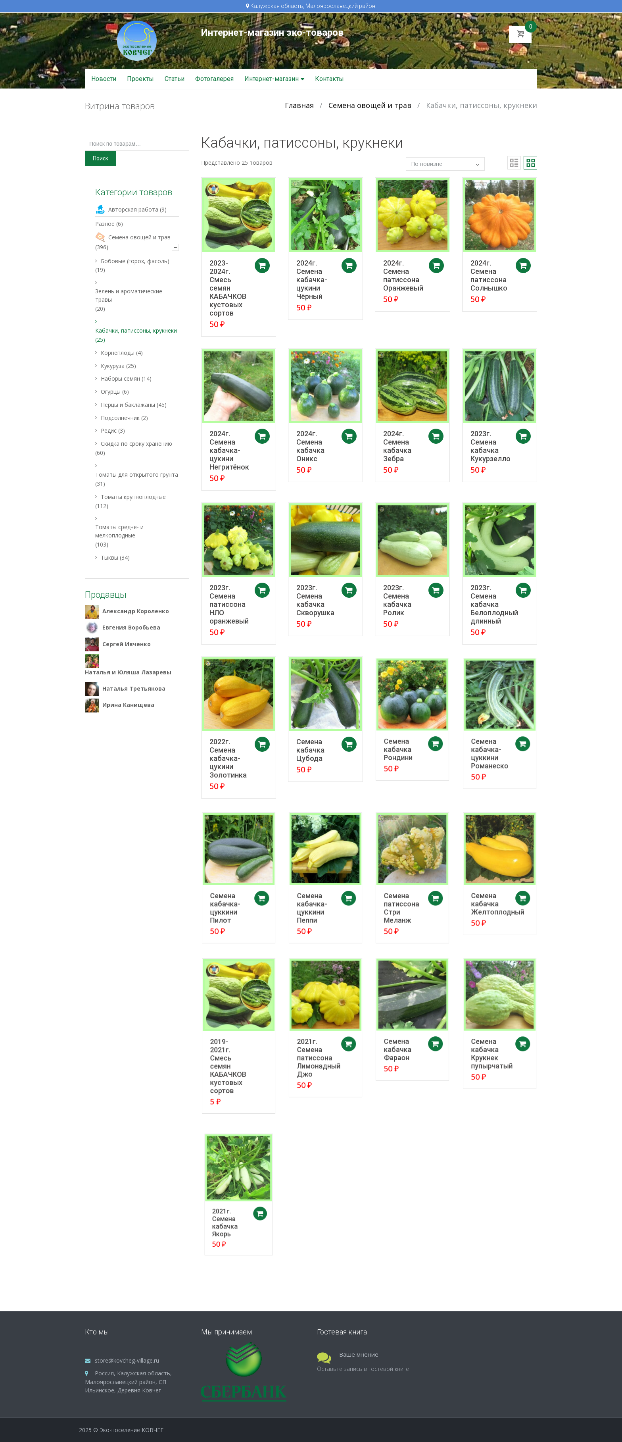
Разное (105, 223)
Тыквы (109, 557)
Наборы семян (120, 378)
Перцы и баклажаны (128, 404)
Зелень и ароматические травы (128, 295)
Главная (299, 105)
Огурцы (111, 391)
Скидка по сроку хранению (136, 443)
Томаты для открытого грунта (136, 474)
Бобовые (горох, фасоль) (135, 261)
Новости (103, 79)
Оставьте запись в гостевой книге (363, 1369)
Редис (109, 430)
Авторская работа (133, 209)
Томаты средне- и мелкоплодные (119, 531)
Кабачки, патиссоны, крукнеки (136, 330)
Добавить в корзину (264, 266)
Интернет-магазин (271, 79)
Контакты (329, 79)
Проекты (140, 79)
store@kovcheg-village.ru (127, 1360)
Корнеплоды (117, 352)
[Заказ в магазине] (445, 164)
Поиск (100, 158)
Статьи (174, 79)
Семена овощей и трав (369, 105)
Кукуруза (113, 366)
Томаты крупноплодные (133, 497)
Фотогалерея (214, 79)
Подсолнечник (120, 418)
